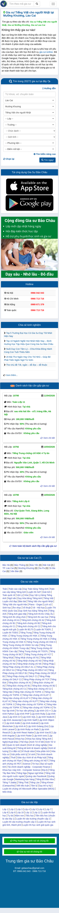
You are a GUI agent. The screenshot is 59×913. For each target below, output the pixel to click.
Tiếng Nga (22, 773)
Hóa (26, 595)
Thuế (13, 757)
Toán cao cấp (15, 589)
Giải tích (47, 592)
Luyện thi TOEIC (10, 632)
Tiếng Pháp (48, 664)
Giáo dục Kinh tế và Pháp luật (31, 757)
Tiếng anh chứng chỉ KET (35, 760)
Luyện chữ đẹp (9, 601)
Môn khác (7, 792)
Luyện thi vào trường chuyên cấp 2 (33, 818)
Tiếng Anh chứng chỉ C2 (28, 626)
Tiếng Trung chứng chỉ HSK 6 (41, 642)
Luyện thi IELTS (26, 629)
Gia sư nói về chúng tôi (29, 851)
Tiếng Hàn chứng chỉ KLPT (25, 701)
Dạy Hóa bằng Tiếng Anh (30, 598)
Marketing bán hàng (25, 779)
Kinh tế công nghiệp (37, 745)
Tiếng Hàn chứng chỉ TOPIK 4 (30, 704)
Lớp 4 (27, 809)
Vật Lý (20, 595)
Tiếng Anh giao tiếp (17, 614)
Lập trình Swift (30, 720)
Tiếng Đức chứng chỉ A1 (20, 682)
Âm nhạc (17, 607)
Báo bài (22, 601)
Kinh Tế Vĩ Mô (37, 742)
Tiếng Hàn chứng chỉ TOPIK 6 (37, 707)
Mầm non (19, 815)
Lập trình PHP (22, 714)
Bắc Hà (6, 565)
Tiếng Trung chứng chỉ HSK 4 (35, 639)
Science (27, 763)
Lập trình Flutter (24, 735)
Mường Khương (26, 568)
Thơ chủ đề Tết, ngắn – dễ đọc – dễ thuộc (26, 365)
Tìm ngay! (47, 160)
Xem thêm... (12, 375)
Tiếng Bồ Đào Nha (45, 779)
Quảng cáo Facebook (36, 776)
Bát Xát (46, 565)
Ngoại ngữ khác (36, 773)
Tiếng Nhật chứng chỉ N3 (29, 660)
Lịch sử (47, 604)
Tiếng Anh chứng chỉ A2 (33, 620)
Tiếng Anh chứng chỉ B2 (28, 623)
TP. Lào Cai (8, 568)
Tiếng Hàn (7, 692)
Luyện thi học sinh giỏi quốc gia (38, 825)
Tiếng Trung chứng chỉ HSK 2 (24, 635)
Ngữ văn (12, 598)
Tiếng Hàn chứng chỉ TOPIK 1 (28, 692)
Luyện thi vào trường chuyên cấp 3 (19, 822)
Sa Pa (42, 568)
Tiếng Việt (48, 598)
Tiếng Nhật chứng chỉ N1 (27, 657)
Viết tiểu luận (23, 785)
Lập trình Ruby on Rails (27, 729)
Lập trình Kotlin (13, 723)
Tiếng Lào (35, 782)
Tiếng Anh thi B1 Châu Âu (40, 614)
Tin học (35, 763)
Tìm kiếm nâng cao (45, 154)
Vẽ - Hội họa (38, 607)
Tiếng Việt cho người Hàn (14, 604)
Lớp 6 (41, 809)
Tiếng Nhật (7, 657)
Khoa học (20, 739)
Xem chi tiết (48, 438)
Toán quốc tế (8, 595)
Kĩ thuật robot (28, 751)
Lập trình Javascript (11, 720)
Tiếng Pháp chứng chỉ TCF (36, 679)
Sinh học (6, 607)
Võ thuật (27, 607)
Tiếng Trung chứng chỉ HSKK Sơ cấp (20, 645)
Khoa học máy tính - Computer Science (21, 770)
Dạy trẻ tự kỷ (45, 785)
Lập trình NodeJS (45, 717)
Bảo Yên (34, 565)
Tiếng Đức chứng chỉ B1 (18, 685)
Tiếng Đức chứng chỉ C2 (39, 689)
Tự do (10, 815)
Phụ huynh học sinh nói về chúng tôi (29, 840)
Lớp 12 (37, 812)
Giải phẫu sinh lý (19, 754)
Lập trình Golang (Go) (37, 726)
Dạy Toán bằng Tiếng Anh (35, 589)
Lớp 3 (19, 809)
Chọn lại (8, 159)
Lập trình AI (20, 726)
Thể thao (24, 742)
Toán (4, 589)
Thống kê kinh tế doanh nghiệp (32, 748)
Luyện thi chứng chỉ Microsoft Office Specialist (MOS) (28, 788)
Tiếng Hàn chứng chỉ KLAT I (36, 695)
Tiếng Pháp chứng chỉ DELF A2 (31, 670)
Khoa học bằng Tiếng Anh (38, 739)
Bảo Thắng (19, 565)
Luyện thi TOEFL (43, 629)
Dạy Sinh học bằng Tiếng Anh (33, 610)
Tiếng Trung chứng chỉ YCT (38, 654)
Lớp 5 (34, 809)
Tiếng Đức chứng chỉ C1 (14, 689)
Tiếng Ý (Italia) (9, 782)
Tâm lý (34, 785)
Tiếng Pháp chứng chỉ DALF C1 (22, 676)
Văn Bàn (15, 571)
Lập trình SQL (29, 717)
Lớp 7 (48, 809)
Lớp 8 (5, 812)
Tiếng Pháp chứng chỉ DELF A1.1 (18, 667)
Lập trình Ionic (40, 735)
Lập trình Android (30, 723)
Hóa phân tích (43, 751)
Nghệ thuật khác (10, 742)
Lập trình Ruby (38, 714)
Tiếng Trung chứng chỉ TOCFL (33, 651)
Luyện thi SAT (34, 592)
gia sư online (46, 52)
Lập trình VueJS (43, 732)
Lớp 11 (28, 812)
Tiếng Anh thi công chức (14, 617)
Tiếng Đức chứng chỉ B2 (43, 685)
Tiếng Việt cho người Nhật (40, 601)
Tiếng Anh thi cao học (37, 617)
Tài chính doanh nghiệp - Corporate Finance (29, 767)
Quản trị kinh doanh (16, 745)
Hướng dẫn (49, 88)
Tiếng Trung (26, 632)
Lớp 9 (12, 812)
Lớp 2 (12, 809)
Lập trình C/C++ (43, 710)
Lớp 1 (5, 809)
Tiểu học (30, 815)
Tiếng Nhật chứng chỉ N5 (29, 664)
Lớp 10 (20, 812)
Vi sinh (32, 754)
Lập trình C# (15, 717)
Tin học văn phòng (25, 710)
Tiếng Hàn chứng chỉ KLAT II (16, 698)
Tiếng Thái (23, 782)
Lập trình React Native (23, 732)
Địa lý (45, 770)
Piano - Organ (35, 604)
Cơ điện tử (15, 751)
